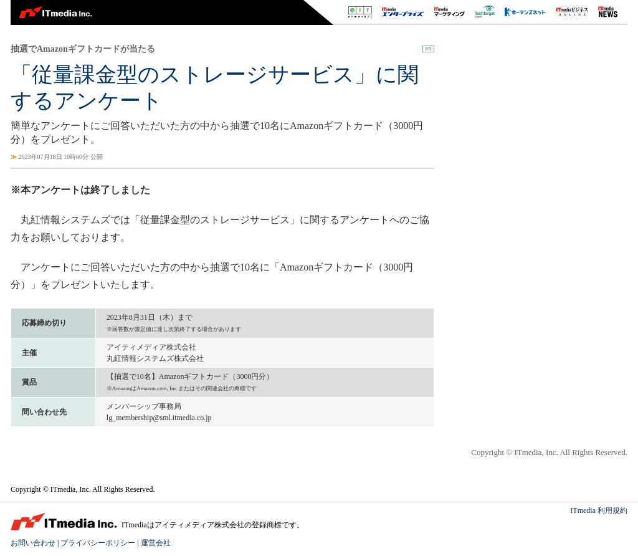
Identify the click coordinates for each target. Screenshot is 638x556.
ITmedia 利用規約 (598, 510)
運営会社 (156, 543)
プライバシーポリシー (97, 543)
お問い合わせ (33, 543)
